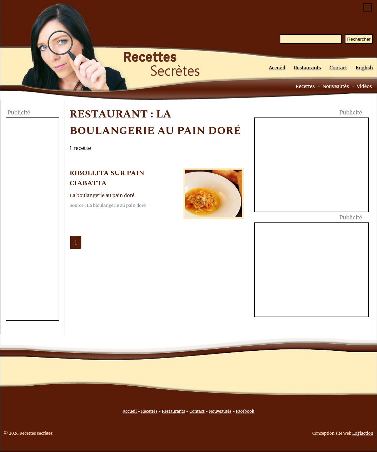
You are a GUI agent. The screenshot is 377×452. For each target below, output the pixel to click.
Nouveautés (335, 86)
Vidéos (364, 86)
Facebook (245, 411)
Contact (338, 68)
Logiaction (362, 433)
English (364, 68)
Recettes (305, 86)
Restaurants (307, 68)
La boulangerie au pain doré (102, 195)
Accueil (277, 68)
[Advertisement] (32, 219)
